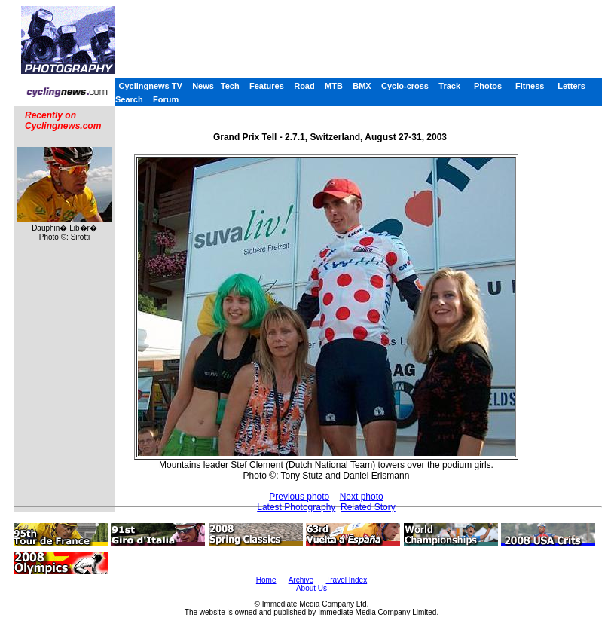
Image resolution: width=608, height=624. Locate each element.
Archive (301, 580)
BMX (362, 85)
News (203, 85)
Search (129, 99)
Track (449, 85)
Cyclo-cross (405, 85)
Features (266, 85)
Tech (230, 85)
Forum (166, 99)
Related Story (368, 507)
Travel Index (347, 580)
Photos (488, 85)
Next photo (361, 496)
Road (304, 85)
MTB (334, 85)
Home (266, 580)
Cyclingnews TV (150, 85)
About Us (311, 588)
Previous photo (299, 496)
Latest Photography (296, 507)
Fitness (530, 85)
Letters (571, 85)
